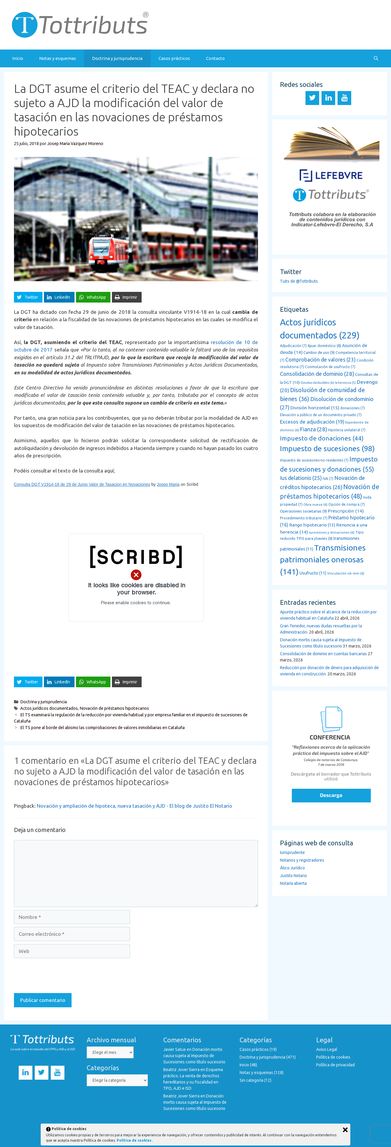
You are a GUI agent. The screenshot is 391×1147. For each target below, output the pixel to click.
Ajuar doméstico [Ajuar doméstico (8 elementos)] (324, 345)
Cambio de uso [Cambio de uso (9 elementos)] (319, 352)
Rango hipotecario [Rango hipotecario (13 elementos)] (312, 524)
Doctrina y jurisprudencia (117, 58)
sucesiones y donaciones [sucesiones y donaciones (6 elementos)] (331, 532)
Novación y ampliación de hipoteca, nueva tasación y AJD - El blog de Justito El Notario (134, 806)
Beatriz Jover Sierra (181, 1069)
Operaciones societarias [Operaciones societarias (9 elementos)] (303, 511)
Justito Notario (293, 875)
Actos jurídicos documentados (49, 708)
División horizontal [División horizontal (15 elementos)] (314, 407)
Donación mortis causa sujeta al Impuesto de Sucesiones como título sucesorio (194, 1055)
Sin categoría (251, 1080)
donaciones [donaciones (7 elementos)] (352, 408)
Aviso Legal (326, 1049)
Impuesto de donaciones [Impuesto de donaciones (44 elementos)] (322, 438)
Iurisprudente (292, 852)
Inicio (17, 58)
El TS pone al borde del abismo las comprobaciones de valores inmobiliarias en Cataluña (102, 727)
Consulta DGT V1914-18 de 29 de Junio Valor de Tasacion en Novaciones (82, 484)
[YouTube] (344, 98)
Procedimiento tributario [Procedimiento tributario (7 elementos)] (303, 518)
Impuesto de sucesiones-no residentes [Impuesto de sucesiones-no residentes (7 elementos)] (314, 460)
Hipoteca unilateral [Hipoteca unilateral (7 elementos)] (346, 430)
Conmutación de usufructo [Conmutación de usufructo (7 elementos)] (330, 367)
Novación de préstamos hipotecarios (114, 708)
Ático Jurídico (292, 868)
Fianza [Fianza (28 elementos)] (313, 429)
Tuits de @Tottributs (299, 281)
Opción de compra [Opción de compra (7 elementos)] (346, 504)
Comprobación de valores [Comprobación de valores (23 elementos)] (320, 359)
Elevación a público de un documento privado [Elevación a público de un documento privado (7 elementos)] (321, 415)
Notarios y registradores (302, 860)
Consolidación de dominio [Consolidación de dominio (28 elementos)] (317, 374)
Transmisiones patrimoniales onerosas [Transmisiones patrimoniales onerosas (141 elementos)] (323, 559)
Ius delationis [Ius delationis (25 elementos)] (301, 478)
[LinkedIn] (328, 98)
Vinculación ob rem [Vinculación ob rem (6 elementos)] (345, 573)
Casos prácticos (174, 58)
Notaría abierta (293, 883)
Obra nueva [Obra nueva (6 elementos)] (315, 504)
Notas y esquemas (57, 58)
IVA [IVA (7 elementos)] (328, 479)
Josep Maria (168, 484)
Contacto (215, 58)
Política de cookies (333, 1057)
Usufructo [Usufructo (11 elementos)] (313, 573)
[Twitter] (312, 98)
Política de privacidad (335, 1064)
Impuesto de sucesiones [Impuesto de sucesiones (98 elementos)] (327, 448)
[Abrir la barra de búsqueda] (376, 58)
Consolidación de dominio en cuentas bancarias (323, 653)
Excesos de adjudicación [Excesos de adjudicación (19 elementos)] (312, 421)
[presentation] (59, 975)
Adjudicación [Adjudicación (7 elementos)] (293, 346)
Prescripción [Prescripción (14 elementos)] (346, 510)
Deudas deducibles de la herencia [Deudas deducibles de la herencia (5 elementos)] (328, 382)
